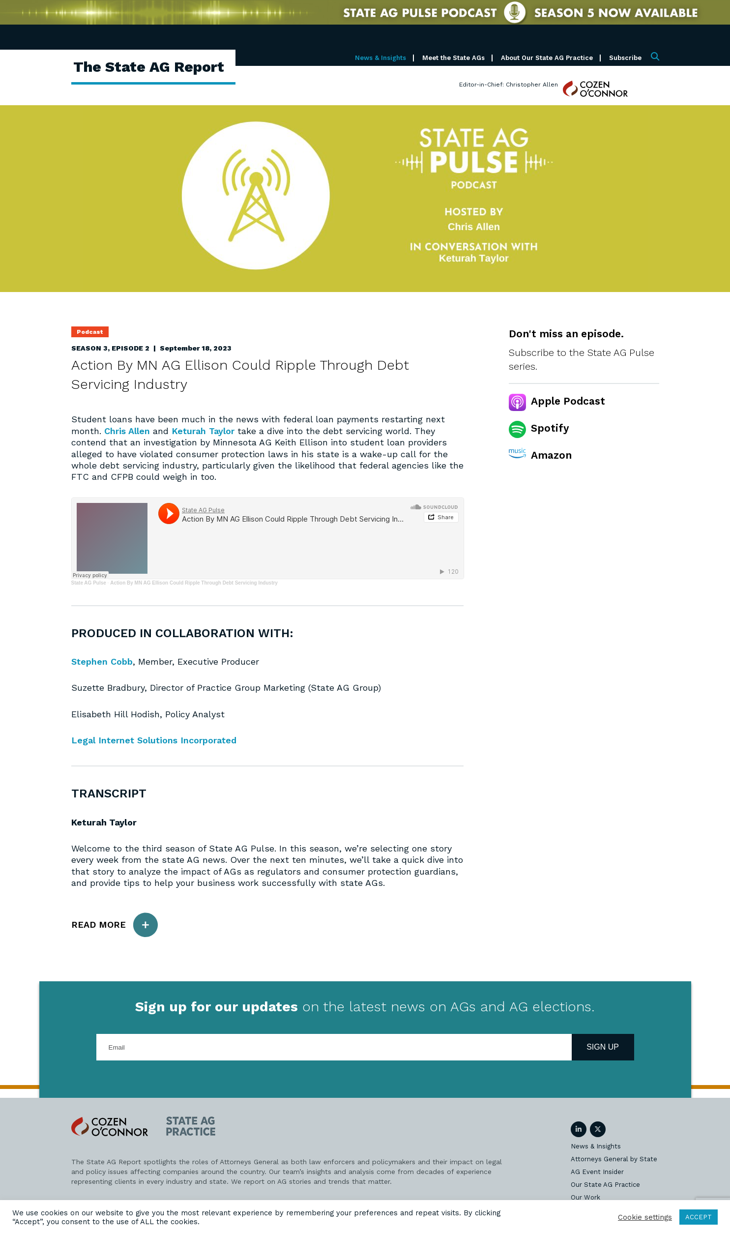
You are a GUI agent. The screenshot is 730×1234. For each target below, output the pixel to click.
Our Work (585, 1197)
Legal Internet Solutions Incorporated (153, 740)
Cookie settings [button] (645, 1217)
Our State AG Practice (605, 1184)
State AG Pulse (88, 583)
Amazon (551, 455)
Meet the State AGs (453, 57)
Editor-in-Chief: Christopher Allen (508, 84)
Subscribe (625, 57)
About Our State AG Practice (547, 57)
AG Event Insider (597, 1171)
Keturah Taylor (203, 431)
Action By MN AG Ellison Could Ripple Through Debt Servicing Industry (194, 583)
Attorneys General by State (614, 1159)
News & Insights (380, 57)
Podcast (90, 331)
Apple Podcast (568, 401)
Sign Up (602, 1047)
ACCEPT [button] (698, 1217)
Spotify (550, 428)
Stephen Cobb (102, 661)
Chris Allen (127, 431)
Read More (114, 925)
